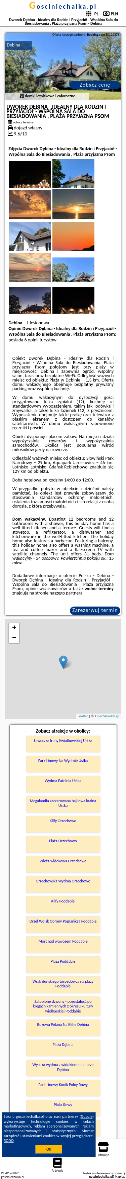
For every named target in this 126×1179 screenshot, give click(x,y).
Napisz (119, 1176)
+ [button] (14, 628)
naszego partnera (66, 593)
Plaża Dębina (62, 1044)
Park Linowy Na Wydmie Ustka (63, 760)
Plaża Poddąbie (63, 961)
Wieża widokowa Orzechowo (63, 861)
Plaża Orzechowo (63, 841)
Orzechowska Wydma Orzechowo (63, 881)
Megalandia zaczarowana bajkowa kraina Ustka (63, 803)
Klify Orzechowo (63, 821)
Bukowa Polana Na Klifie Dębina (63, 1024)
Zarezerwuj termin (95, 610)
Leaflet (83, 716)
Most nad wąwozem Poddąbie (62, 941)
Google (87, 1116)
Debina (13, 45)
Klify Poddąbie (63, 901)
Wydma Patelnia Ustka (63, 780)
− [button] (14, 638)
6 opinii (31, 340)
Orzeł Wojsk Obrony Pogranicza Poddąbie (63, 921)
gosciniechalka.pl (63, 6)
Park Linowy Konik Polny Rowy (63, 1084)
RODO (9, 1140)
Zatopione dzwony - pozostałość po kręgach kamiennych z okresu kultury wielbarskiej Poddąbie (63, 1006)
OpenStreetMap (107, 716)
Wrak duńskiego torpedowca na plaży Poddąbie (63, 983)
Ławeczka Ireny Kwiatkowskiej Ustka (63, 740)
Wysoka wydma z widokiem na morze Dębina (63, 1067)
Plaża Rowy (63, 1104)
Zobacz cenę (95, 85)
